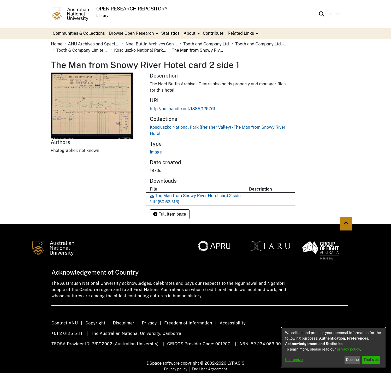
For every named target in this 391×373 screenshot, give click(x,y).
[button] (321, 14)
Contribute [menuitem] (213, 33)
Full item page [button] (169, 214)
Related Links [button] (241, 33)
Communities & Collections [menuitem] (79, 33)
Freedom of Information (188, 323)
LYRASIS (235, 363)
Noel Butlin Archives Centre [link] (152, 44)
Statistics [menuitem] (170, 33)
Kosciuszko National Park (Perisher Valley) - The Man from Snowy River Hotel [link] (140, 50)
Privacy (149, 323)
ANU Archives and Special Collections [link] (94, 44)
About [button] (190, 33)
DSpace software (163, 363)
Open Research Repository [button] (132, 8)
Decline (352, 360)
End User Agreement (209, 369)
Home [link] (56, 44)
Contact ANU (64, 323)
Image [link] (156, 152)
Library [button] (102, 16)
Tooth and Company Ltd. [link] (206, 44)
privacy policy (348, 349)
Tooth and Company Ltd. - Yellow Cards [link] (261, 44)
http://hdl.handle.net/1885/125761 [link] (182, 108)
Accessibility (233, 323)
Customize (294, 360)
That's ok (371, 360)
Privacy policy (175, 369)
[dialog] (333, 348)
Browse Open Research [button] (131, 33)
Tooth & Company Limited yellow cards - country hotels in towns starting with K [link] (82, 50)
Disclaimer (123, 323)
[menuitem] (133, 33)
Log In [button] (331, 13)
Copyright (95, 323)
